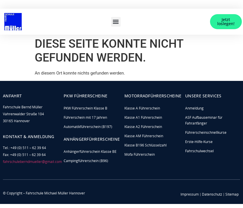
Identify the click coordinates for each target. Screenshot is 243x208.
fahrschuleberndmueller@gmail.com (32, 161)
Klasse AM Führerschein (143, 135)
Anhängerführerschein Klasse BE (90, 151)
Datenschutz (212, 194)
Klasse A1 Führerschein (143, 117)
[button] (116, 22)
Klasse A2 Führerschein (143, 126)
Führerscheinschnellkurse (206, 132)
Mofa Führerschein (139, 154)
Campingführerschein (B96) (86, 160)
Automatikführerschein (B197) (88, 126)
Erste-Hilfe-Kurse (199, 141)
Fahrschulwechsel (199, 150)
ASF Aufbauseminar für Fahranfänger (203, 120)
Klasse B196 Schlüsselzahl (145, 145)
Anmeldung (194, 108)
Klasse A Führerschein (142, 108)
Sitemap (232, 194)
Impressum (190, 194)
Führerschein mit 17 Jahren (85, 117)
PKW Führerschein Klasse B (85, 108)
